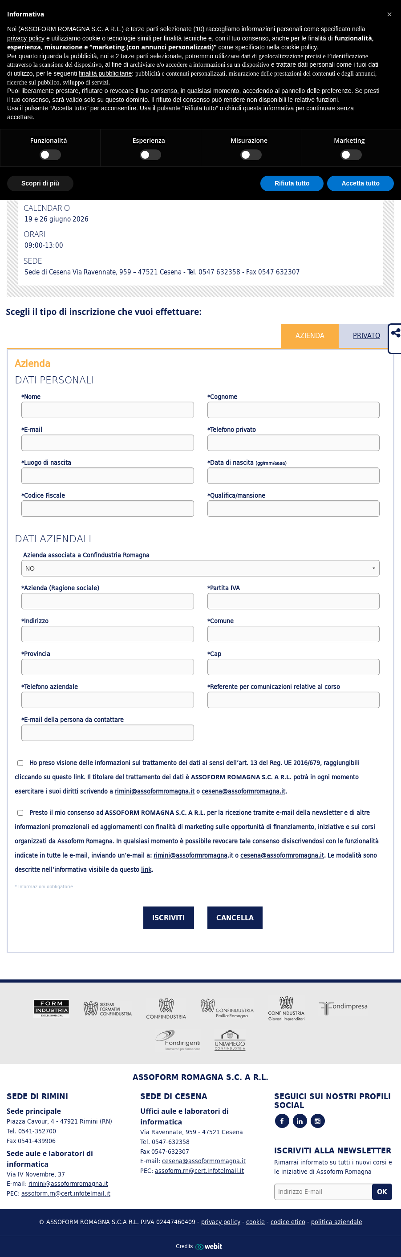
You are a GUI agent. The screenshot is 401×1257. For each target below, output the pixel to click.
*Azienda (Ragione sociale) (60, 588)
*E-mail (31, 430)
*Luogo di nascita (46, 462)
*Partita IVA (223, 588)
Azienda (310, 335)
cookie (255, 1222)
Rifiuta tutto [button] (292, 183)
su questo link (64, 777)
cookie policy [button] (298, 47)
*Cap (214, 654)
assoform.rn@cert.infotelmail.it (65, 1193)
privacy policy (220, 1222)
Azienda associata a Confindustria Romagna (85, 555)
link (146, 869)
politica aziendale (336, 1222)
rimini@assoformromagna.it (154, 791)
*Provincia (35, 654)
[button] (389, 14)
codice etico (288, 1222)
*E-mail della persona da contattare (72, 720)
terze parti (134, 56)
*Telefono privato (231, 430)
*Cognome (222, 397)
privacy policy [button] (26, 38)
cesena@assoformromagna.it (243, 791)
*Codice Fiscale (43, 495)
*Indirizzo (35, 621)
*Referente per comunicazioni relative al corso (273, 687)
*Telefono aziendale (49, 687)
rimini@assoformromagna (190, 855)
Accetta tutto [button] (360, 183)
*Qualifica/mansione (236, 495)
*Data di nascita (247, 462)
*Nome (31, 397)
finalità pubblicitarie (105, 73)
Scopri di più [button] (40, 183)
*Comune (220, 621)
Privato (366, 335)
